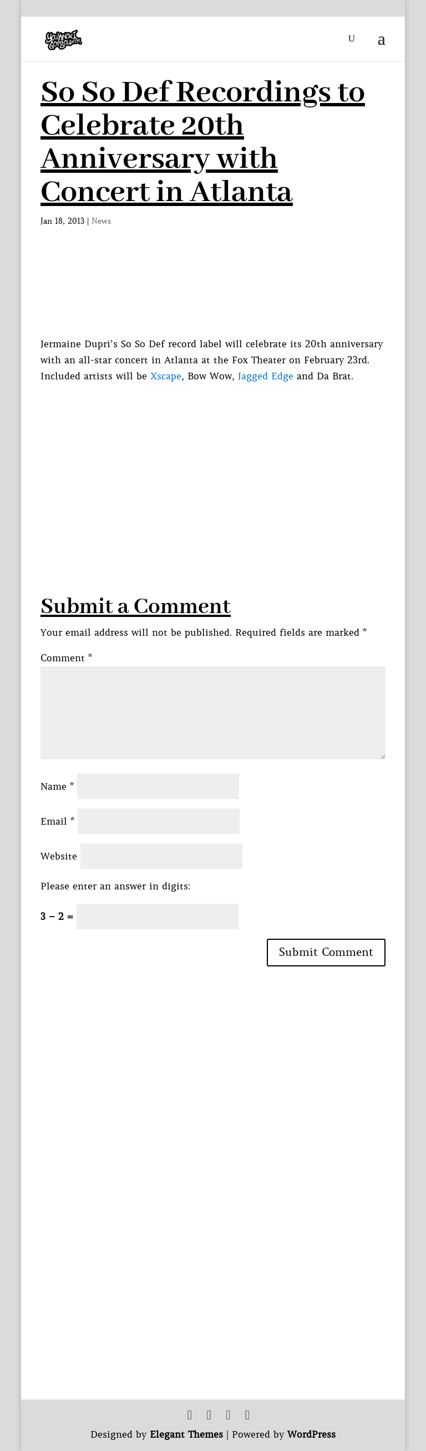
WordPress (311, 1434)
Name (57, 786)
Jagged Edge (265, 376)
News (101, 221)
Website (58, 856)
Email (57, 821)
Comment (66, 658)
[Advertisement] (233, 461)
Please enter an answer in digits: (115, 886)
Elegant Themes (186, 1434)
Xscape (165, 376)
